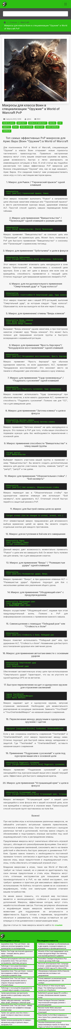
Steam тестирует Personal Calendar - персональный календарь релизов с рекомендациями (52, 1002)
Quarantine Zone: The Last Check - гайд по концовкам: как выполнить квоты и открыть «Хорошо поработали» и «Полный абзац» (17, 981)
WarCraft (25, 22)
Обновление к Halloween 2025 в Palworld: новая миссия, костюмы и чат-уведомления (53, 973)
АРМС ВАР (39, 127)
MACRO (52, 123)
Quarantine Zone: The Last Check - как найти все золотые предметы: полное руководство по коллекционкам (15, 946)
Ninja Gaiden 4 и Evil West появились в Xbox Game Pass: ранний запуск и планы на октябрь (53, 1017)
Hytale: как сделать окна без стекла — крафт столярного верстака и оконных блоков (15, 1015)
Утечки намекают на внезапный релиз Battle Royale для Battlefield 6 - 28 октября (52, 980)
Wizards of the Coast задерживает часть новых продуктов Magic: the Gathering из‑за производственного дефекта (53, 953)
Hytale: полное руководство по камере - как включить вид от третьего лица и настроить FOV (16, 1022)
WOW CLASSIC (8, 123)
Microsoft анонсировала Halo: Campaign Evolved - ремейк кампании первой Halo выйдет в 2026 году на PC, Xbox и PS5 (53, 966)
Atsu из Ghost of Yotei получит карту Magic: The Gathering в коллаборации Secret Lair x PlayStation (52, 988)
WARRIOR (6, 131)
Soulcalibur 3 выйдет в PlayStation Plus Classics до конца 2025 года (52, 960)
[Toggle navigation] (65, 4)
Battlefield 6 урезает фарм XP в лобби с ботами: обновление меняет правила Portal (53, 995)
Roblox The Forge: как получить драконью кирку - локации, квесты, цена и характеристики (17, 953)
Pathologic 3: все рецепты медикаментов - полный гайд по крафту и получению (16, 989)
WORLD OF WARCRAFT (37, 123)
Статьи (13, 22)
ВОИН (15, 127)
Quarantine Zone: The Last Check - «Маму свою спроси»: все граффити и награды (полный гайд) (16, 1008)
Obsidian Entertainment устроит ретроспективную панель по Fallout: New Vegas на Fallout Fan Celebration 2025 (53, 1024)
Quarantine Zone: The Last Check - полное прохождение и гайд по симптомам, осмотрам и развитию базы (17, 973)
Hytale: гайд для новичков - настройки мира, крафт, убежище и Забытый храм (15, 1001)
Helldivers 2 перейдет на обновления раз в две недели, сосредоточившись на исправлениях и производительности (53, 946)
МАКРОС (6, 127)
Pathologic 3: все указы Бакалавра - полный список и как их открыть (14, 967)
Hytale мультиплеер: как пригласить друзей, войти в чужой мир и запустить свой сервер (15, 995)
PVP (59, 123)
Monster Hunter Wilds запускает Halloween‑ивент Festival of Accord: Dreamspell (51, 1010)
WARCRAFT (22, 123)
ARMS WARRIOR (52, 127)
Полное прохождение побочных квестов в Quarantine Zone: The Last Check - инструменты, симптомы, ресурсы (16, 961)
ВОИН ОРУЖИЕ (26, 127)
